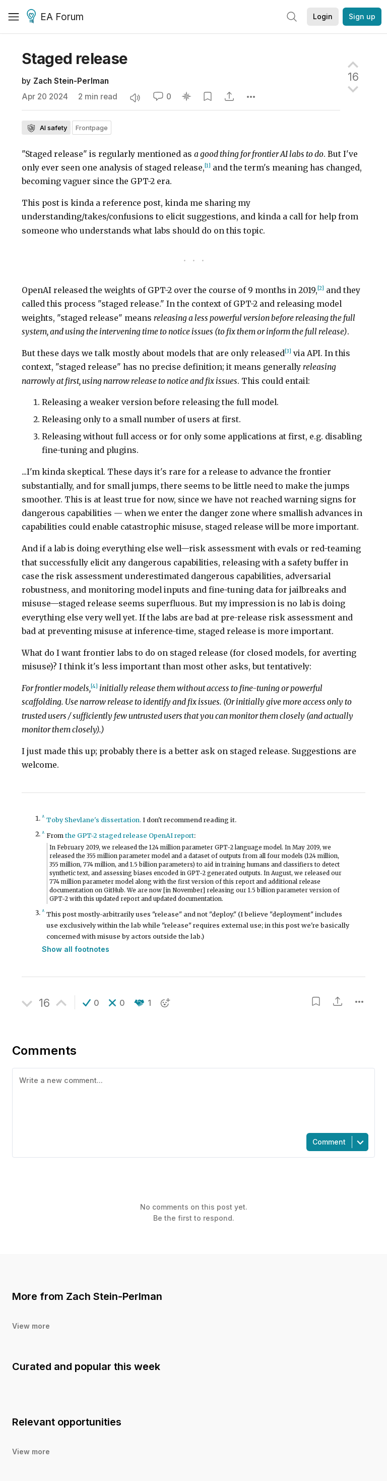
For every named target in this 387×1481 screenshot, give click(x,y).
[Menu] (14, 17)
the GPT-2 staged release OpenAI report (129, 835)
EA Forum (57, 17)
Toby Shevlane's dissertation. (93, 820)
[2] (320, 288)
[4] (94, 686)
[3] (288, 351)
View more (31, 1326)
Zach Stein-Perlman (71, 81)
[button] (91, 1003)
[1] (208, 165)
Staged (75, 58)
